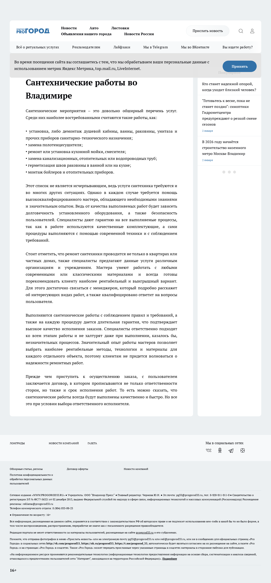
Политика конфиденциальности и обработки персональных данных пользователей (31, 479)
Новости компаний (136, 469)
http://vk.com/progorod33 (63, 543)
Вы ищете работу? (238, 47)
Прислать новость (208, 30)
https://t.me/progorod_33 (131, 543)
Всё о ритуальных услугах (37, 47)
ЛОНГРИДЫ (17, 443)
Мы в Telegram (155, 47)
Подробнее (169, 558)
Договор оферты (77, 469)
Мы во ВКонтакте (195, 47)
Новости (69, 28)
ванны (126, 131)
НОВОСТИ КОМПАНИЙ (64, 443)
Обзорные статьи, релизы (26, 469)
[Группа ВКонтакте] (208, 450)
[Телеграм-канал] (231, 450)
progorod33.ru (145, 532)
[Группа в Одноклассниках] (220, 450)
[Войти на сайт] (252, 30)
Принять (240, 66)
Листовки (120, 28)
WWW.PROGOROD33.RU (48, 495)
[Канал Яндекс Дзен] (242, 450)
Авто (94, 28)
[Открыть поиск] (240, 30)
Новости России (139, 34)
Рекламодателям (86, 47)
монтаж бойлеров (45, 172)
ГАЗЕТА (92, 443)
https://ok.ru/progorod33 (97, 543)
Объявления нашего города (86, 34)
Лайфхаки (122, 47)
